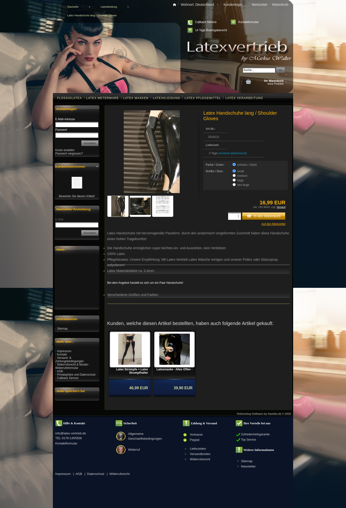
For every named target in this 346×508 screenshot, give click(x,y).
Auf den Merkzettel (273, 224)
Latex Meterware (102, 98)
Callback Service (205, 22)
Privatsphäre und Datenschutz (76, 374)
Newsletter (248, 466)
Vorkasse (196, 434)
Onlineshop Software (250, 413)
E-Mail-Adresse (65, 119)
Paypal (194, 440)
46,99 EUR (138, 388)
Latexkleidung (166, 98)
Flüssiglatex (69, 98)
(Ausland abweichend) (232, 153)
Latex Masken (136, 98)
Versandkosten (200, 454)
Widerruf (134, 449)
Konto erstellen (64, 150)
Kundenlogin (235, 4)
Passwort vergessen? (69, 153)
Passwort (61, 129)
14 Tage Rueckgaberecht (211, 30)
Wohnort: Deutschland (200, 4)
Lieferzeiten (198, 448)
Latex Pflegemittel (203, 98)
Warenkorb (280, 4)
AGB (60, 371)
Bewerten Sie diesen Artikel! (77, 196)
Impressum (64, 351)
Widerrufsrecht (200, 459)
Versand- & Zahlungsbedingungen (69, 359)
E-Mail (59, 219)
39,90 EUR (183, 388)
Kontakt (62, 354)
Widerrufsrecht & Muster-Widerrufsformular (72, 366)
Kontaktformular (248, 22)
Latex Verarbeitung (244, 98)
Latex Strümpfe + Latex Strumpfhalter (132, 371)
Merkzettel (259, 4)
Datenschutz (95, 474)
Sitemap (62, 328)
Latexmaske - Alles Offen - (174, 369)
